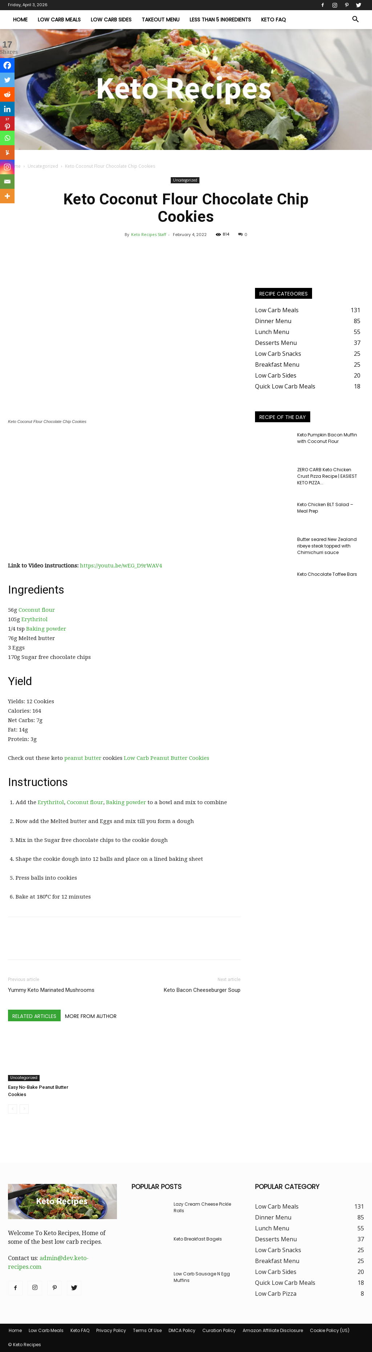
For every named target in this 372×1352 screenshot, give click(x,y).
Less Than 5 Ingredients (220, 19)
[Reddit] (7, 94)
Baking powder (46, 629)
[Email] (7, 181)
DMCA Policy (182, 1330)
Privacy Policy (111, 1330)
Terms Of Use (147, 1330)
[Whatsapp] (7, 138)
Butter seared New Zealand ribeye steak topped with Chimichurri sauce (327, 545)
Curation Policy (219, 1330)
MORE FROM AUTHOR (91, 1016)
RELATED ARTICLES (34, 1016)
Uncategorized (43, 166)
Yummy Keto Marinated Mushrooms (51, 990)
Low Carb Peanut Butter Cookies (166, 758)
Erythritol (34, 619)
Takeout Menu (160, 19)
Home (20, 19)
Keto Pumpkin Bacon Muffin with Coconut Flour (327, 438)
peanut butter (82, 758)
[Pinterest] (7, 123)
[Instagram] (7, 167)
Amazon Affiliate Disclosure (273, 1330)
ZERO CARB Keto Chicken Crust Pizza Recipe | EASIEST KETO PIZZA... (327, 476)
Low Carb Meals (59, 19)
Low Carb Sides (111, 19)
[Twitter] (7, 80)
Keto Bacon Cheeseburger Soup (202, 990)
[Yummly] (7, 152)
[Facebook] (7, 65)
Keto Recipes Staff (148, 234)
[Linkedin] (7, 109)
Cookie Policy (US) (329, 1330)
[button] (355, 20)
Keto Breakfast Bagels (198, 1239)
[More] (7, 196)
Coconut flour (37, 610)
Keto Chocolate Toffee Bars (327, 574)
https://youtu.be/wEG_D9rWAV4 (121, 565)
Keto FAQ (273, 19)
